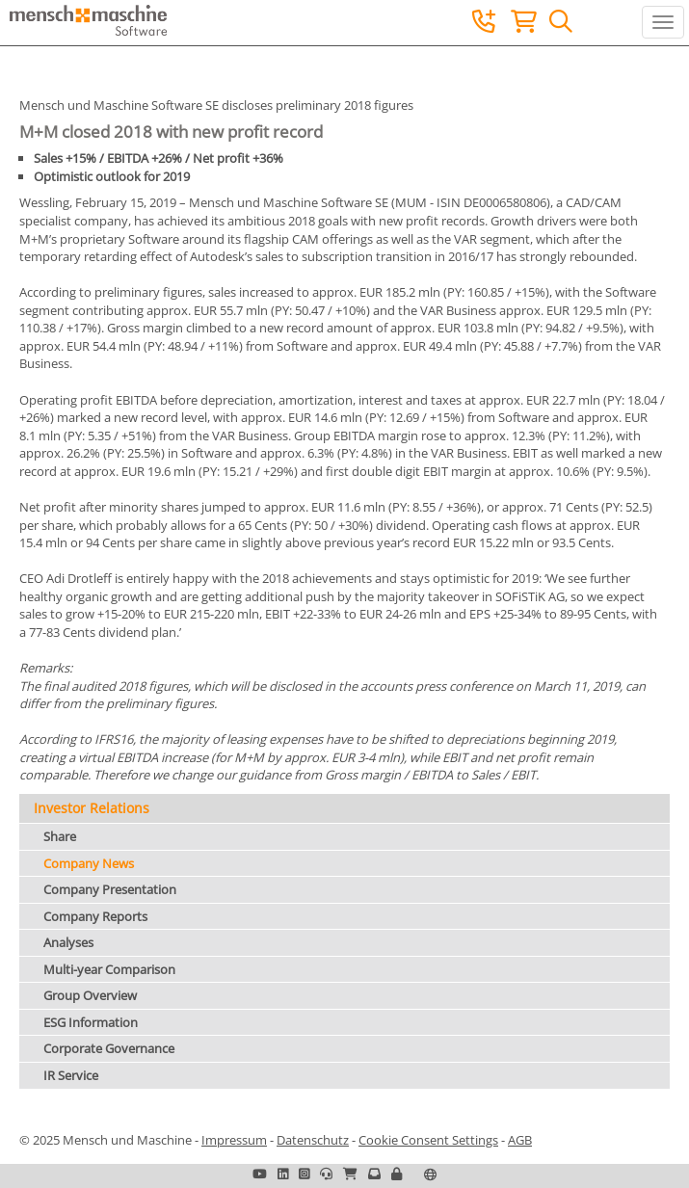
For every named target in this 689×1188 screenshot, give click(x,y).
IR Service (70, 1075)
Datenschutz (313, 1139)
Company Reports (95, 916)
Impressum (234, 1139)
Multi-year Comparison (109, 969)
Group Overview (90, 995)
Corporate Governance (108, 1048)
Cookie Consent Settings (428, 1139)
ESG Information (90, 1022)
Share (59, 836)
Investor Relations (91, 808)
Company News (88, 863)
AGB (520, 1139)
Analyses (68, 942)
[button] (396, 1173)
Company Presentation (109, 889)
